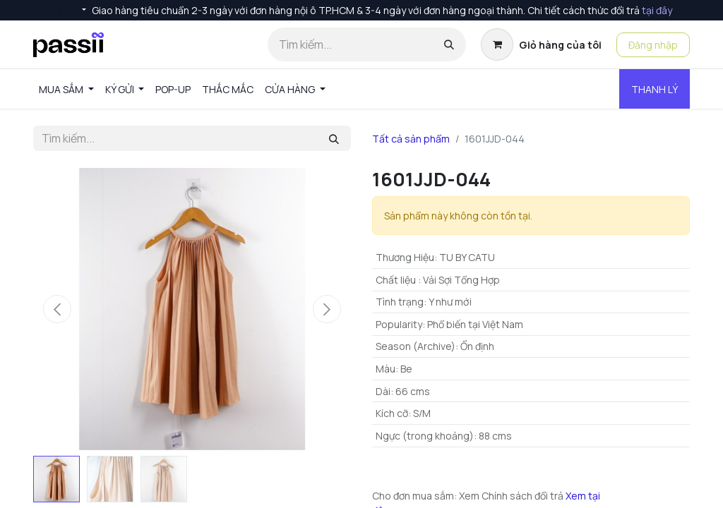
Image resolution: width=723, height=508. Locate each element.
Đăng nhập (653, 45)
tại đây (657, 10)
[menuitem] (66, 89)
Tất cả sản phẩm (411, 138)
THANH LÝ (654, 89)
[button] (57, 309)
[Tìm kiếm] (449, 44)
